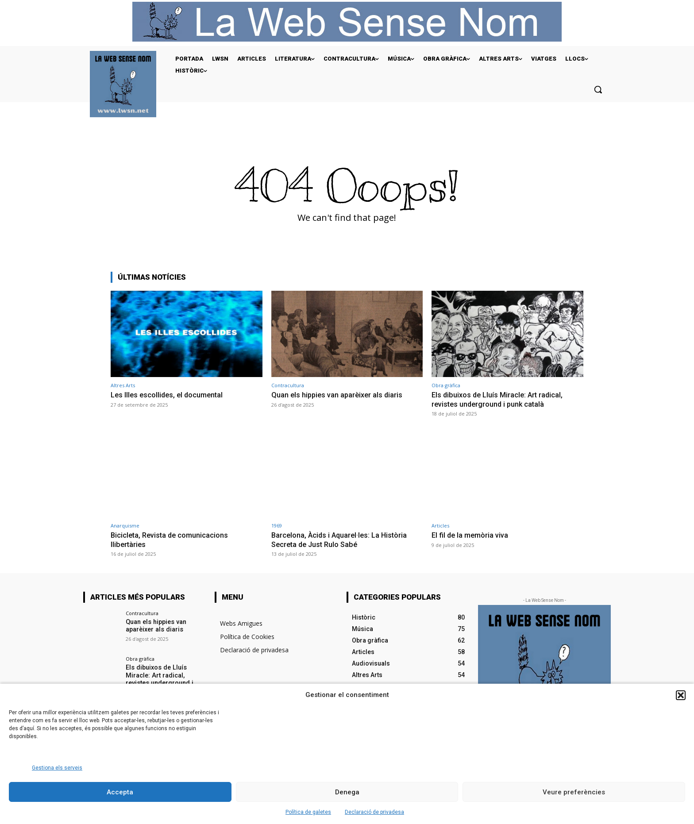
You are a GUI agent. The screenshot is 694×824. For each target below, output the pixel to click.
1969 (276, 525)
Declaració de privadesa (374, 812)
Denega (347, 792)
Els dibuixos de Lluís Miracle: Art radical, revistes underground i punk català (499, 399)
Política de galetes (308, 812)
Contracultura (287, 385)
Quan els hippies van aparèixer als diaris (338, 394)
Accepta (120, 792)
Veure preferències (574, 792)
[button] (680, 695)
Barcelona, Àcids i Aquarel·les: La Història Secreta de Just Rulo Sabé (341, 539)
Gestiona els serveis (57, 768)
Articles (440, 525)
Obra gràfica (446, 385)
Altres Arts (123, 385)
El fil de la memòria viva (471, 535)
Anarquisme (125, 525)
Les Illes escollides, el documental (169, 394)
